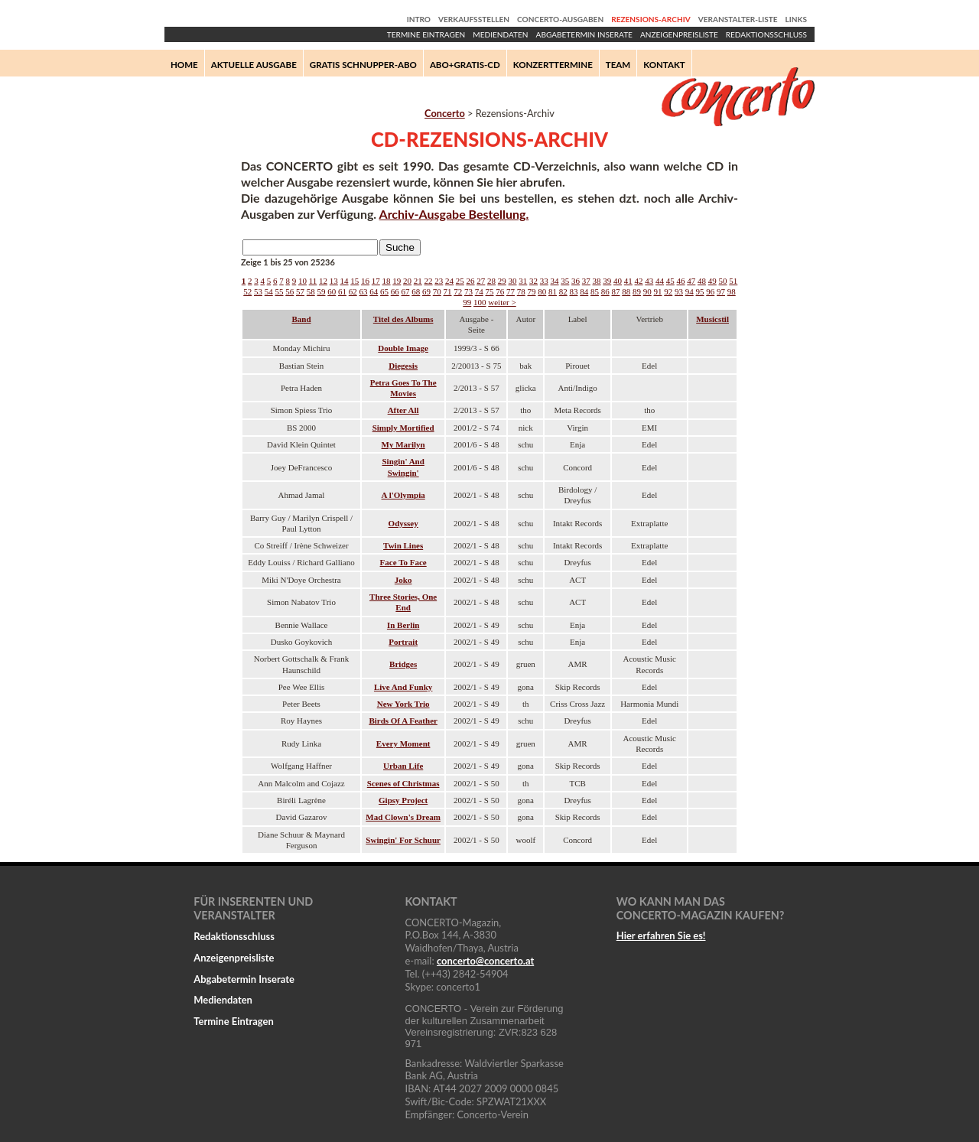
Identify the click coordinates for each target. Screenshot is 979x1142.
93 (679, 291)
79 (532, 291)
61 (342, 291)
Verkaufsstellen (473, 19)
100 (479, 302)
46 (681, 280)
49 (712, 280)
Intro (419, 19)
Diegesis (403, 365)
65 (384, 291)
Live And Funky (403, 686)
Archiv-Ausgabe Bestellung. (454, 214)
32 (533, 280)
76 (500, 291)
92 (668, 291)
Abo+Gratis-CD (465, 65)
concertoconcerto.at (485, 961)
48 (702, 280)
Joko (403, 579)
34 (555, 280)
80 (542, 291)
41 (628, 280)
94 (689, 291)
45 (670, 280)
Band (301, 319)
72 (458, 291)
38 (597, 280)
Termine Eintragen (426, 34)
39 (607, 280)
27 (480, 280)
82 (563, 291)
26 (471, 280)
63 (363, 291)
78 (521, 291)
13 (334, 280)
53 (258, 291)
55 (279, 291)
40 (617, 280)
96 (710, 291)
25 (460, 280)
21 (418, 280)
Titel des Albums (403, 319)
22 (428, 280)
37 (586, 280)
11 (313, 280)
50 (723, 280)
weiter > (502, 302)
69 (426, 291)
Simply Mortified (403, 427)
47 (691, 280)
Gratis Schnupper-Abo (363, 65)
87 (616, 291)
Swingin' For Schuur (403, 839)
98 (731, 291)
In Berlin (403, 625)
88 (626, 291)
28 (491, 280)
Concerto (444, 113)
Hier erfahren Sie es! (661, 935)
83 (574, 291)
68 (415, 291)
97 (721, 291)
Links (796, 19)
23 (438, 280)
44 (659, 280)
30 (513, 280)
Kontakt (664, 65)
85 (594, 291)
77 (510, 291)
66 (395, 291)
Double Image (403, 348)
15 (354, 280)
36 (575, 280)
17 (376, 280)
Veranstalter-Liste (738, 19)
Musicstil (712, 319)
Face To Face (403, 562)
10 (302, 280)
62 (353, 291)
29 (502, 280)
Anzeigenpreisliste (679, 34)
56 (289, 291)
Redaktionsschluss (766, 34)
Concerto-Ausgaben (560, 19)
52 (247, 291)
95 (700, 291)
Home (184, 65)
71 (448, 291)
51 (733, 280)
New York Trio (403, 703)
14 (344, 280)
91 (658, 291)
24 (449, 280)
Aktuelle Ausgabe (254, 65)
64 (373, 291)
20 (407, 280)
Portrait (403, 641)
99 (467, 302)
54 (269, 291)
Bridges (403, 664)
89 (637, 291)
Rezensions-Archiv (650, 19)
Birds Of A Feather (403, 720)
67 (406, 291)
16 (365, 280)
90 (647, 291)
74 (479, 291)
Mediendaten (500, 34)
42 (639, 280)
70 (437, 291)
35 (565, 280)
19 (396, 280)
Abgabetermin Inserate (584, 34)
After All (403, 410)
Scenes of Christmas (403, 783)
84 (584, 291)
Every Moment (403, 743)
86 (605, 291)
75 (490, 291)
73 (468, 291)
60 (331, 291)
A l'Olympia (403, 494)
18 (386, 280)
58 (311, 291)
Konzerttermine (553, 65)
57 (300, 291)
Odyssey (403, 523)
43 (649, 280)
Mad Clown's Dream (403, 817)
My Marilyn (403, 444)
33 (544, 280)
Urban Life (403, 765)
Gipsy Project (403, 800)
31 (523, 280)
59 (321, 291)
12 (323, 280)
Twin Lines (403, 545)
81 (552, 291)
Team (618, 65)
